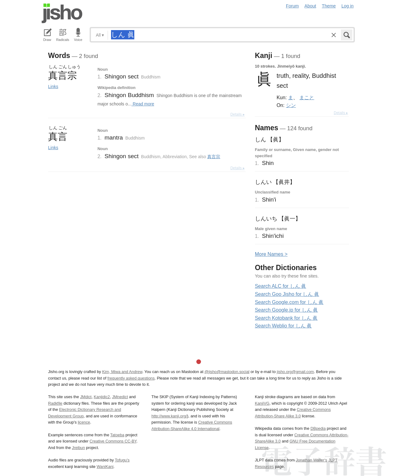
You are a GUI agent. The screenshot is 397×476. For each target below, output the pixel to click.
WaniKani (105, 466)
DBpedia (318, 428)
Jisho (62, 13)
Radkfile (55, 403)
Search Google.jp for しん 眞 (286, 310)
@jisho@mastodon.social (226, 371)
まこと (306, 97)
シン (291, 105)
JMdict (85, 396)
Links (53, 86)
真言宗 (213, 156)
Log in (347, 5)
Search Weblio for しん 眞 (283, 325)
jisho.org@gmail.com (295, 371)
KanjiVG (262, 403)
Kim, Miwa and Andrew (122, 371)
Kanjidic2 (102, 396)
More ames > (271, 254)
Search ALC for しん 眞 (280, 286)
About (310, 5)
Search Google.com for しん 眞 (289, 302)
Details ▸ (237, 114)
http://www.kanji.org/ (169, 416)
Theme (329, 5)
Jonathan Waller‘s (311, 460)
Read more (143, 103)
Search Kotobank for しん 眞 (286, 318)
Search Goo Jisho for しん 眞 (287, 294)
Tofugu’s (122, 460)
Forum (292, 5)
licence (84, 422)
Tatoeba (117, 435)
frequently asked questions (130, 378)
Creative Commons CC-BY (113, 441)
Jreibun (78, 447)
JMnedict (120, 396)
